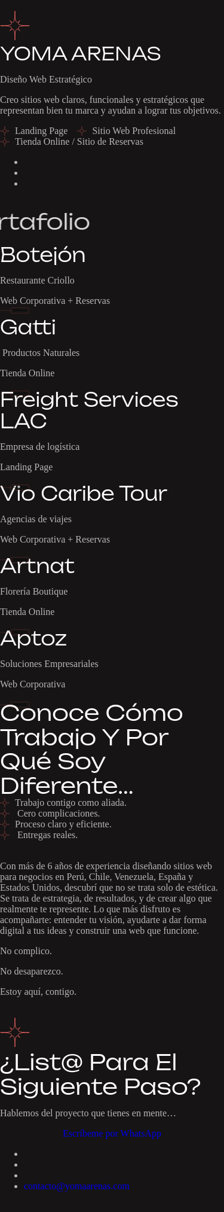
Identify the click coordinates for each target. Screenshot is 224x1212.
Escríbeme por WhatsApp (112, 1133)
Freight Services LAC (89, 410)
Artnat (37, 566)
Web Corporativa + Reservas (55, 301)
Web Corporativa (32, 684)
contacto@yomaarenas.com (77, 1186)
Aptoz (33, 638)
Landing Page (26, 467)
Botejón (42, 255)
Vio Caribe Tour (83, 493)
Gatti (28, 327)
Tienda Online (27, 373)
